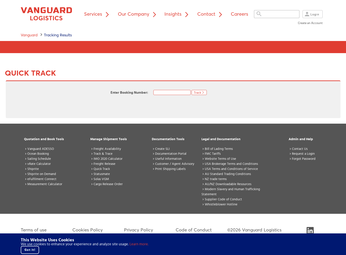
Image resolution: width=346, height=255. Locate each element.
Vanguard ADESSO (40, 149)
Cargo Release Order (108, 184)
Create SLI (162, 149)
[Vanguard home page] (49, 14)
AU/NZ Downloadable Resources (228, 184)
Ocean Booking (38, 153)
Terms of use (34, 230)
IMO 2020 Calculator (108, 158)
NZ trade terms (216, 179)
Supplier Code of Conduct (223, 199)
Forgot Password (304, 158)
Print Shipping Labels (170, 169)
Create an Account (310, 23)
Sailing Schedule (39, 158)
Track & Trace (103, 153)
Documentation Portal (170, 153)
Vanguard (29, 35)
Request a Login (303, 153)
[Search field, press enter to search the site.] (275, 14)
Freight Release (104, 164)
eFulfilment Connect (41, 179)
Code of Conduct (194, 230)
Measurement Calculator (44, 184)
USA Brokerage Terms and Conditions (231, 164)
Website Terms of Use (220, 158)
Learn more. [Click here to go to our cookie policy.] (139, 244)
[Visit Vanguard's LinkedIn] (310, 232)
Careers (239, 14)
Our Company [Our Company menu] (138, 14)
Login (311, 14)
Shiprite (33, 169)
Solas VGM (101, 179)
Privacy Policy (138, 230)
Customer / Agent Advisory (174, 164)
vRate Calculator (39, 164)
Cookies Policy (87, 230)
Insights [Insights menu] (177, 14)
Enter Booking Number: (132, 92)
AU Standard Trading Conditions (228, 174)
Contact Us (300, 149)
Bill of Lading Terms (219, 149)
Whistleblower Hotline (221, 204)
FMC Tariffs (213, 153)
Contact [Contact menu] (210, 14)
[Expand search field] (259, 14)
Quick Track (102, 169)
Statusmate (102, 174)
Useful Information (168, 158)
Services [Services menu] (97, 14)
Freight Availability (107, 149)
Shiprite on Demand (41, 174)
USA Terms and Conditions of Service (231, 169)
